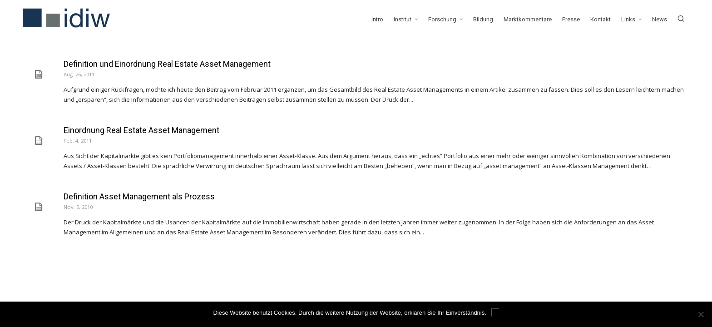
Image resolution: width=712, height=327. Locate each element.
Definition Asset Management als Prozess (139, 196)
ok (495, 312)
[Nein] (700, 314)
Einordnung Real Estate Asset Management (141, 130)
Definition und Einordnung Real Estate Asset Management (167, 64)
